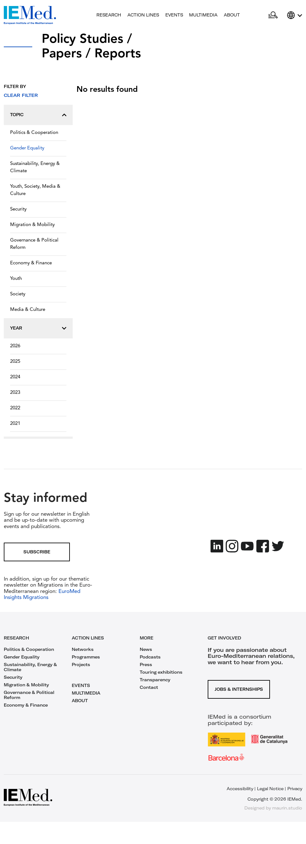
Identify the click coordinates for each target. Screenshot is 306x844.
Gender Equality (27, 148)
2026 (15, 346)
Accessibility (240, 788)
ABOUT (80, 700)
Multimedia (203, 14)
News (146, 649)
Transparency (155, 679)
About (232, 14)
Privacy (294, 788)
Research (108, 14)
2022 (15, 408)
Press (146, 664)
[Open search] (273, 15)
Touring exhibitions (161, 672)
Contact (149, 687)
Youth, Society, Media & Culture (35, 190)
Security (18, 209)
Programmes (86, 656)
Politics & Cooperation (34, 132)
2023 (15, 392)
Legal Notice (270, 788)
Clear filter (21, 95)
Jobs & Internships (239, 689)
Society (17, 294)
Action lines (143, 14)
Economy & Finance (31, 263)
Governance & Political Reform (34, 244)
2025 (15, 361)
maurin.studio (287, 807)
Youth (16, 278)
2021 (15, 423)
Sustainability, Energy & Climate (35, 167)
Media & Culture (27, 309)
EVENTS (81, 685)
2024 (15, 377)
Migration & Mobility (32, 225)
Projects (81, 664)
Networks (83, 649)
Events (174, 14)
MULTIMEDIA (86, 693)
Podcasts (150, 656)
